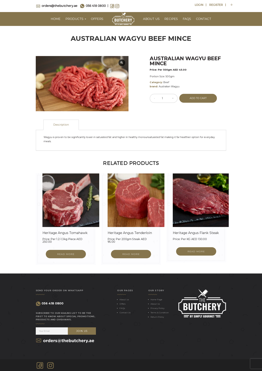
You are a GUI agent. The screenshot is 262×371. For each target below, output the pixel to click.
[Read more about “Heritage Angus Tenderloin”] (131, 254)
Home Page (156, 299)
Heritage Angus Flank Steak (196, 233)
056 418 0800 (93, 5)
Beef (166, 82)
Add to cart (198, 98)
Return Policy (157, 317)
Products (76, 19)
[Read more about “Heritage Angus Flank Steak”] (196, 251)
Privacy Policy (158, 308)
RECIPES (171, 19)
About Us (124, 299)
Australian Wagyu (169, 86)
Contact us (124, 312)
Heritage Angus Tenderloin (130, 233)
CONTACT (203, 19)
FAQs (187, 19)
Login (199, 4)
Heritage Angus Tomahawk (65, 233)
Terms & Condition (160, 312)
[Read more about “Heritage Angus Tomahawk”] (66, 254)
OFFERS (97, 19)
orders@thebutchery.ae (56, 5)
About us (151, 19)
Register (216, 4)
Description (61, 124)
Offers (122, 304)
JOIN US (82, 331)
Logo (123, 19)
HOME (56, 19)
